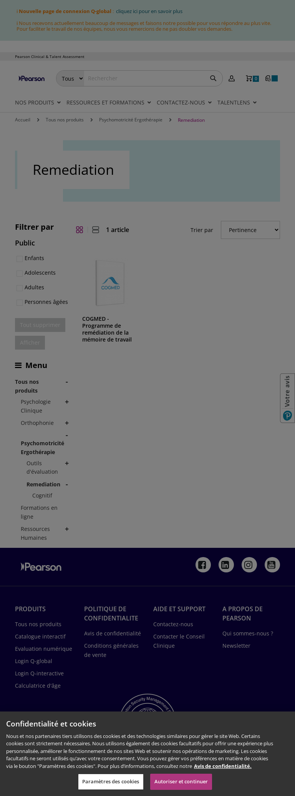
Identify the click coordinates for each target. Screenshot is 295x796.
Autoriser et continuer (181, 781)
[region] (147, 753)
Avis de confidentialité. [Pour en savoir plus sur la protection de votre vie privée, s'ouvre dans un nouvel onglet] (223, 766)
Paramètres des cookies (110, 781)
